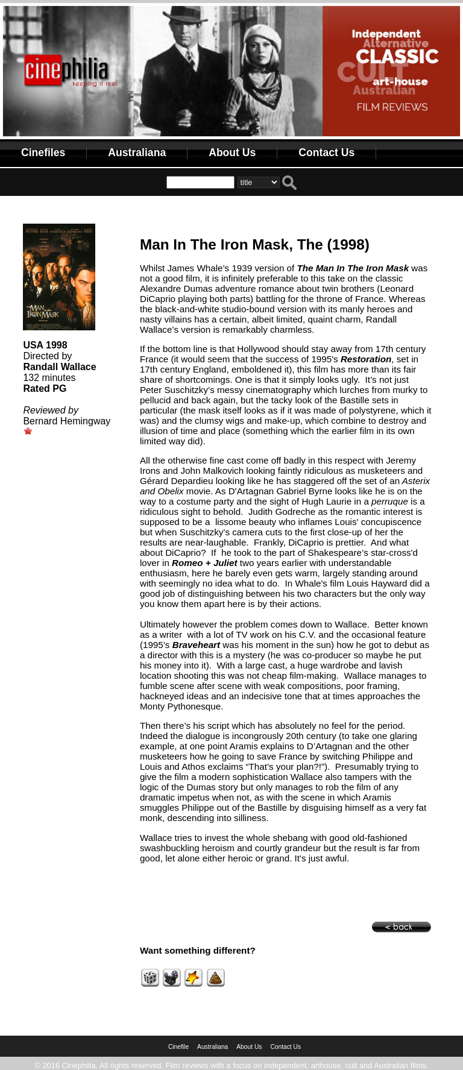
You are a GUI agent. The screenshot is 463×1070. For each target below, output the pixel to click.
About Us (232, 152)
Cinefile (178, 1046)
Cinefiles (43, 152)
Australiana (137, 152)
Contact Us (326, 152)
